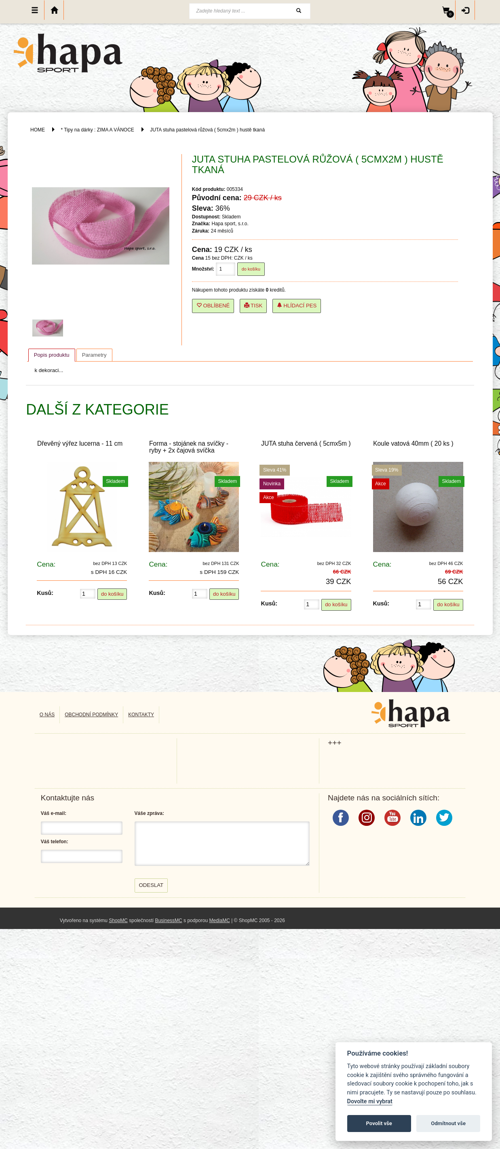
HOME (37, 130)
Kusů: (45, 593)
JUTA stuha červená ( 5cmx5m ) (306, 443)
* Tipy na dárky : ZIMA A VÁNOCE (97, 130)
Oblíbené (213, 306)
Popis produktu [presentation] (52, 355)
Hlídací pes (297, 306)
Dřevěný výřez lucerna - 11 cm (79, 443)
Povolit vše (379, 1123)
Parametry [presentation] (94, 355)
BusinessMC (168, 920)
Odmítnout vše (448, 1123)
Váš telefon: (54, 841)
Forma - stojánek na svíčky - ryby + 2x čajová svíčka (188, 447)
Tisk (253, 306)
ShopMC (118, 920)
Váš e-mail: (53, 813)
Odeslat (151, 885)
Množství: (203, 269)
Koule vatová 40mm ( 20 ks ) (413, 443)
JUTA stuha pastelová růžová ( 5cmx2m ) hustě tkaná (207, 130)
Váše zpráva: (149, 813)
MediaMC (219, 920)
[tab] (51, 355)
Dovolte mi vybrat (369, 1101)
